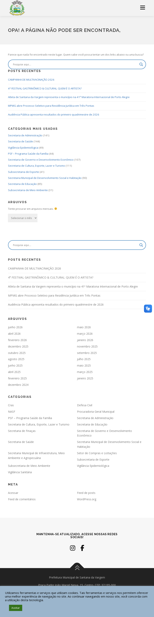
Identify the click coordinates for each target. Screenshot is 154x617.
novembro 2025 (87, 346)
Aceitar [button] (15, 608)
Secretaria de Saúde (20, 141)
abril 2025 (14, 372)
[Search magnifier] (141, 64)
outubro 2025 (17, 353)
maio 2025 (84, 365)
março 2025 (85, 372)
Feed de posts (86, 493)
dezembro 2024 (18, 385)
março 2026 (85, 333)
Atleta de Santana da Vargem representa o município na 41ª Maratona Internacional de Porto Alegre (69, 97)
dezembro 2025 (18, 346)
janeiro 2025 (85, 378)
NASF (11, 411)
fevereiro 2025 (17, 378)
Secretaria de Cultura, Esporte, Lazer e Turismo (36, 165)
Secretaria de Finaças (22, 431)
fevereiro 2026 (17, 340)
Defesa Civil (84, 405)
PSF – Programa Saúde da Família (28, 153)
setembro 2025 (87, 353)
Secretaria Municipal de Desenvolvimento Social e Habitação (45, 178)
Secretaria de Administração (25, 135)
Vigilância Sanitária (20, 472)
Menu (142, 7)
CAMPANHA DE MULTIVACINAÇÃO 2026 (31, 79)
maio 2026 (84, 327)
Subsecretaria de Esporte (23, 172)
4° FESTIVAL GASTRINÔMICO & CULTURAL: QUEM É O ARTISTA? (45, 88)
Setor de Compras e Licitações (97, 453)
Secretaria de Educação (22, 184)
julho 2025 (84, 359)
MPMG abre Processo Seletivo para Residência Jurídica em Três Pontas (51, 105)
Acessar (13, 493)
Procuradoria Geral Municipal (95, 411)
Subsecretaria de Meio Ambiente (28, 190)
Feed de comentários (22, 499)
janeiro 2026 (85, 340)
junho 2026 (15, 327)
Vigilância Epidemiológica (23, 147)
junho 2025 (15, 365)
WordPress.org (86, 499)
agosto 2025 (16, 359)
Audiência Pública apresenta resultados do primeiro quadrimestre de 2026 (53, 114)
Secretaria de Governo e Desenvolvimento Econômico (41, 159)
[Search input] (75, 64)
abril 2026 (14, 333)
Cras (11, 405)
